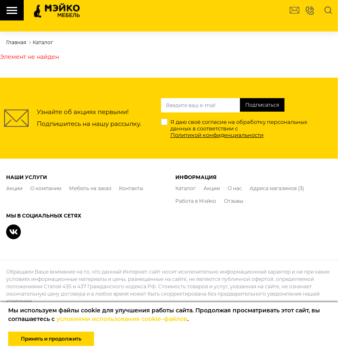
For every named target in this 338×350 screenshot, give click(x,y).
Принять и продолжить (51, 339)
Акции (14, 188)
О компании (45, 188)
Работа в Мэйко (195, 201)
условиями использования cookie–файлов (121, 319)
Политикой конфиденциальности (217, 135)
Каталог (185, 188)
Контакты (131, 188)
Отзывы (233, 201)
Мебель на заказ (90, 188)
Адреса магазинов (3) (277, 188)
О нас (235, 188)
